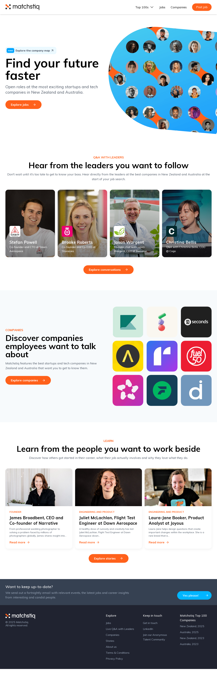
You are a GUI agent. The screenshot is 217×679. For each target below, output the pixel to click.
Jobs (162, 7)
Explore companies (28, 390)
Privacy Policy (114, 668)
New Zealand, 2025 (192, 636)
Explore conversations (108, 279)
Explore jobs (23, 105)
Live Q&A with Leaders (120, 639)
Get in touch (150, 633)
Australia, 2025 (189, 642)
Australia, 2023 (189, 654)
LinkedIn (148, 639)
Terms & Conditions (118, 662)
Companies (179, 7)
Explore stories (108, 568)
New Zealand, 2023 (192, 648)
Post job (202, 7)
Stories (110, 650)
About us (111, 656)
